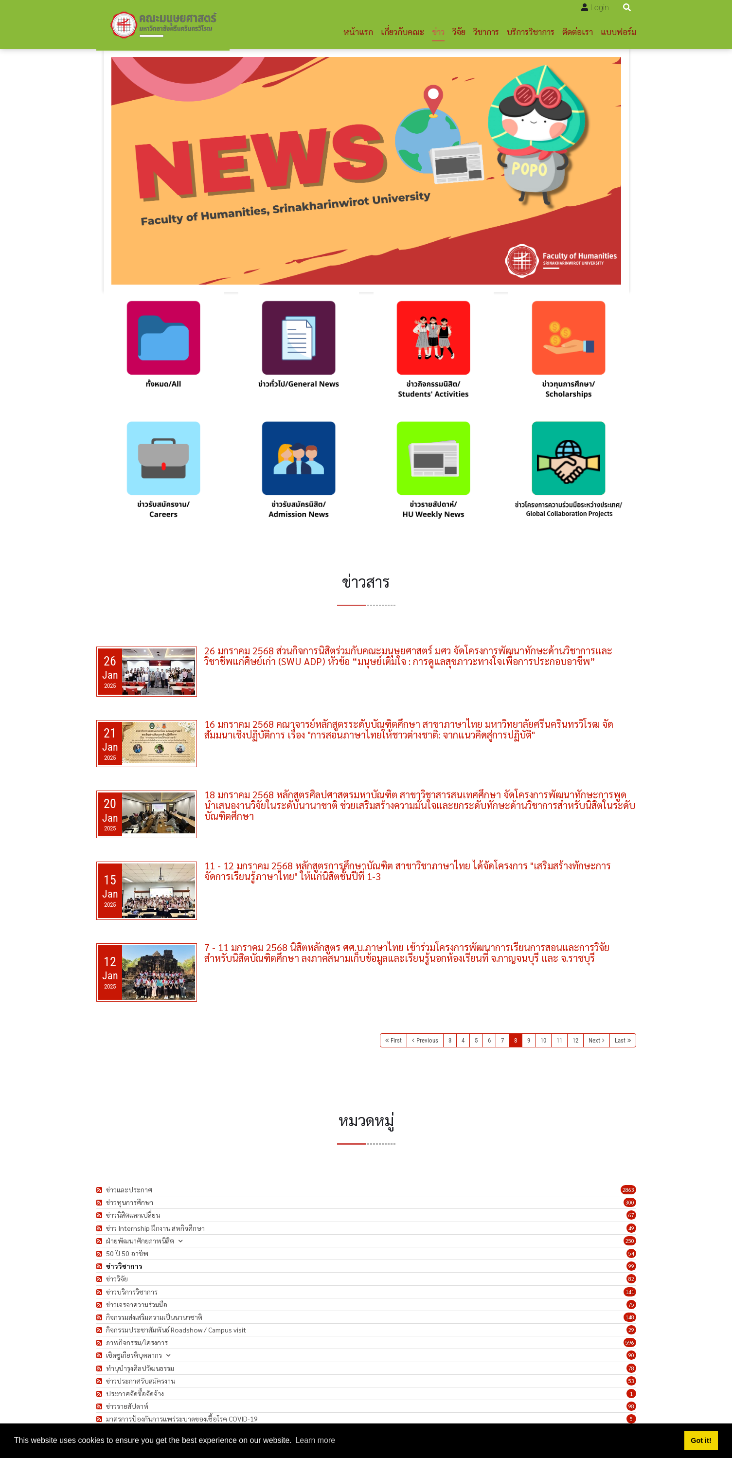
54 (631, 1253)
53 (631, 1381)
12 (575, 1040)
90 (631, 1355)
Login (599, 7)
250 (629, 1240)
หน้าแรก (358, 31)
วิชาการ (486, 31)
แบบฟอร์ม (618, 31)
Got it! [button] (701, 1440)
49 (631, 1228)
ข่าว (438, 31)
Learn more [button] (315, 1440)
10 (543, 1040)
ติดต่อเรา (577, 31)
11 (559, 1040)
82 (631, 1278)
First (396, 1040)
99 (631, 1266)
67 (631, 1215)
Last (620, 1040)
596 (629, 1342)
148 (629, 1317)
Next (594, 1040)
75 (631, 1304)
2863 (628, 1189)
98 (631, 1406)
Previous (427, 1040)
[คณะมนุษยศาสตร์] (163, 24)
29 (631, 1329)
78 (631, 1368)
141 (629, 1292)
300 (629, 1202)
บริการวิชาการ (530, 31)
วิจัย (458, 31)
